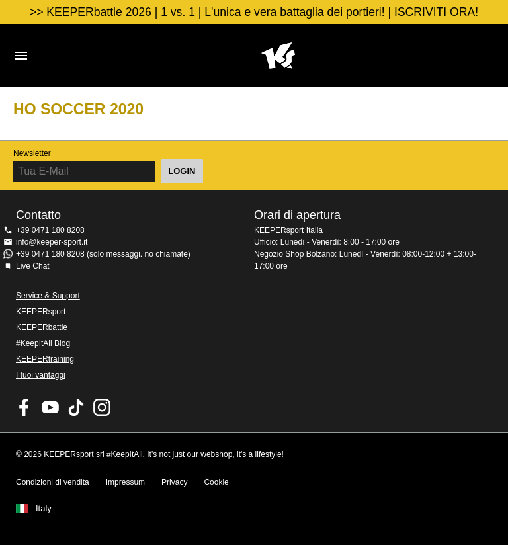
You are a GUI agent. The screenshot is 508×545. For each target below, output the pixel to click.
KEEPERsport (40, 311)
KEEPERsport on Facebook (24, 407)
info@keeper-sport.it (51, 242)
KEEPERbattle (41, 327)
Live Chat (33, 266)
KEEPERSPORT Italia (278, 55)
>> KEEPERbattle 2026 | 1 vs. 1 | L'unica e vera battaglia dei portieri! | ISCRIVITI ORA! (254, 12)
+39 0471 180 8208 (50, 230)
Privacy (174, 482)
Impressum (125, 482)
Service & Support (48, 295)
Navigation (21, 55)
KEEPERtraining (45, 359)
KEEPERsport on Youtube (50, 407)
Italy (44, 508)
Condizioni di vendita (52, 482)
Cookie (216, 482)
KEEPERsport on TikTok (76, 407)
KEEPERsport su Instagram (101, 407)
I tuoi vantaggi (40, 375)
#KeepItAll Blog (43, 343)
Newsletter (32, 153)
